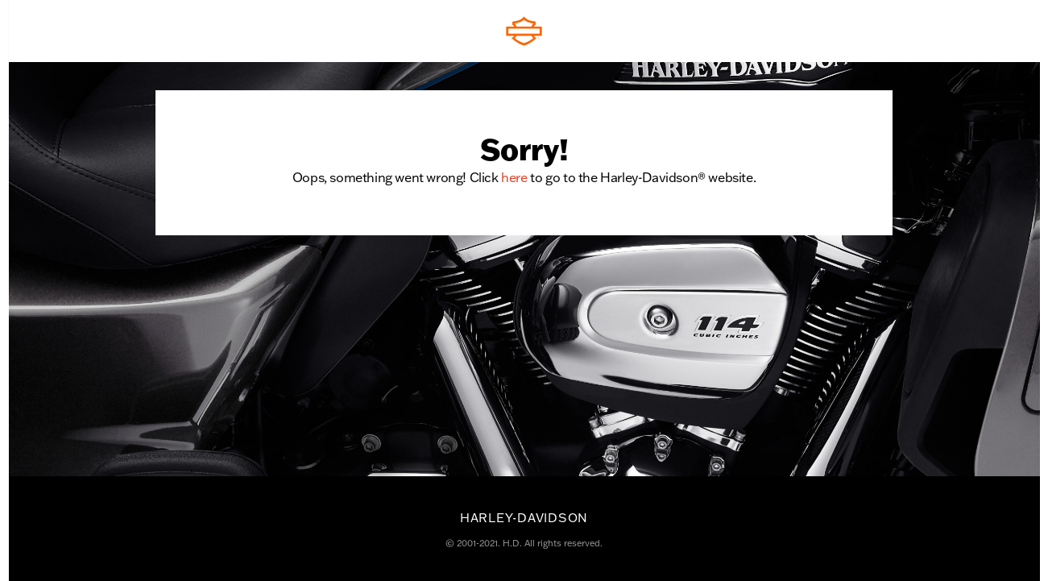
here (514, 176)
